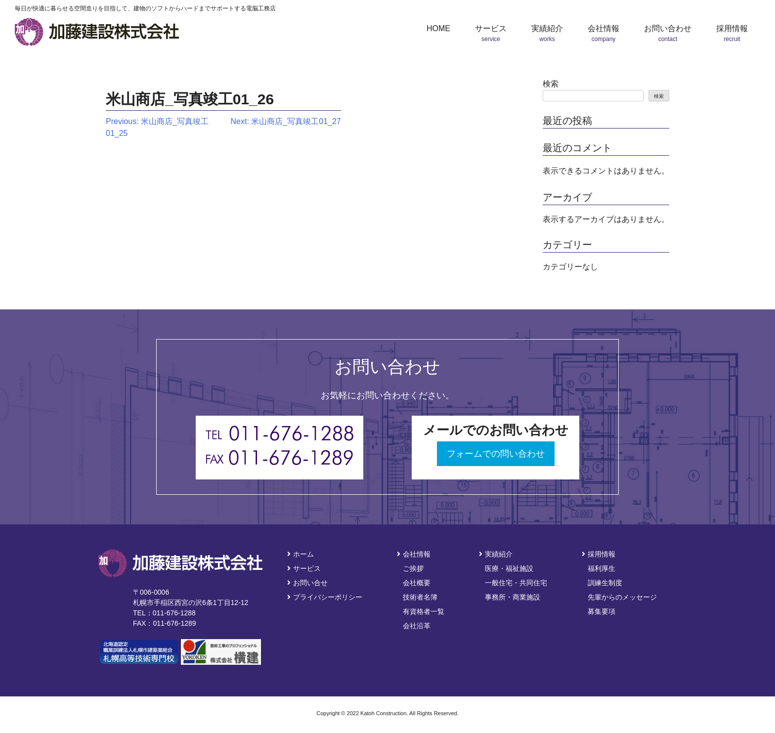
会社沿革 (417, 626)
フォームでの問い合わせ (496, 454)
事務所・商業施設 (512, 597)
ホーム (300, 554)
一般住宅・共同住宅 (516, 583)
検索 (551, 84)
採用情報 (598, 554)
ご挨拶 (413, 568)
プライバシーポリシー (324, 597)
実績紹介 (496, 554)
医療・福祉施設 (509, 568)
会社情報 (414, 554)
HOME (438, 28)
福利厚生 (601, 568)
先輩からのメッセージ (622, 597)
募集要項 (601, 611)
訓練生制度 (605, 583)
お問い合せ (307, 583)
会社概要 (417, 583)
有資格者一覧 (423, 611)
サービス (304, 568)
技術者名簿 (420, 597)
